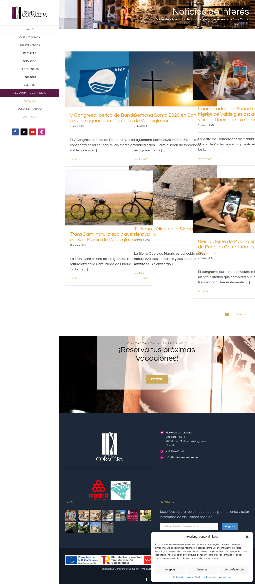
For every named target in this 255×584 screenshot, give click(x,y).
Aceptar (170, 569)
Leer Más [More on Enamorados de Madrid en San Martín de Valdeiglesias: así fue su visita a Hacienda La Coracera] (203, 158)
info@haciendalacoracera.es (182, 457)
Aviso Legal (225, 577)
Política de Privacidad (206, 577)
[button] (247, 537)
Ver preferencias (234, 569)
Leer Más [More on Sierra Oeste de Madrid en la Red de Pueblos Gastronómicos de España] (203, 291)
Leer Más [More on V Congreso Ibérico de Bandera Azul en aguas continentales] (75, 159)
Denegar (202, 569)
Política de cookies (183, 577)
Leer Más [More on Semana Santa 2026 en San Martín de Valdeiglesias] (139, 159)
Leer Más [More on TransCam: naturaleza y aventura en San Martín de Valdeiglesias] (75, 278)
